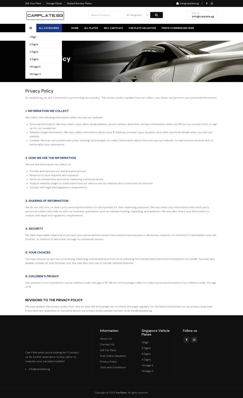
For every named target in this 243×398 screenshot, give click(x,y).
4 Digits (34, 59)
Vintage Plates (54, 3)
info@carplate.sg (187, 3)
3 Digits (34, 52)
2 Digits (34, 44)
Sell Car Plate (113, 28)
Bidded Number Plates (79, 3)
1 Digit (33, 37)
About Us (188, 36)
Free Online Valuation (113, 356)
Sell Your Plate (33, 3)
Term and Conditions (113, 367)
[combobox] (137, 15)
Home (74, 28)
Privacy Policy (108, 361)
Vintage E (35, 66)
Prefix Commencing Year (178, 28)
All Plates (91, 28)
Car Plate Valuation (142, 28)
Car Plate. (121, 392)
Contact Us (210, 36)
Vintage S (35, 74)
